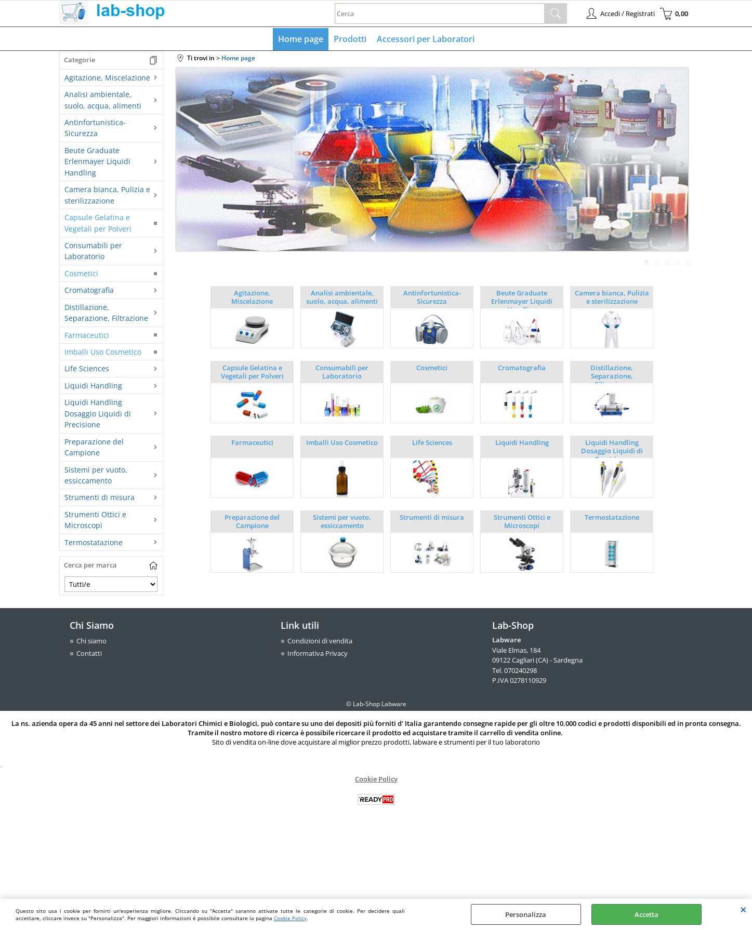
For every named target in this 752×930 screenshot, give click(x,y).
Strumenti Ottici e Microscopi (95, 519)
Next (681, 163)
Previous (183, 163)
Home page (300, 39)
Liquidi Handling (93, 385)
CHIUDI (743, 909)
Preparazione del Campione (94, 447)
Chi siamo (91, 640)
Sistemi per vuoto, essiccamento (95, 475)
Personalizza (525, 914)
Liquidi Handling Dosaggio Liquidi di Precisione (97, 413)
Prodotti (350, 39)
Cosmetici (81, 273)
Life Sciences (86, 368)
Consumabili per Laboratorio (93, 250)
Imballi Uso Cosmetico (102, 352)
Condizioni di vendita (319, 640)
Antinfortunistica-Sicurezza (95, 127)
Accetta (646, 914)
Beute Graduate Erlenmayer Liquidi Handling (97, 161)
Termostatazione (93, 542)
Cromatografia (89, 290)
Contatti (89, 653)
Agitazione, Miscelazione (107, 78)
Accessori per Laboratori (425, 39)
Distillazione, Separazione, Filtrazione (106, 312)
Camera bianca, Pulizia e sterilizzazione (107, 194)
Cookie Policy (290, 918)
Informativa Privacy (317, 653)
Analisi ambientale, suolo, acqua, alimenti (102, 99)
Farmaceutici (86, 335)
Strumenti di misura (99, 497)
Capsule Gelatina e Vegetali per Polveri (97, 222)
